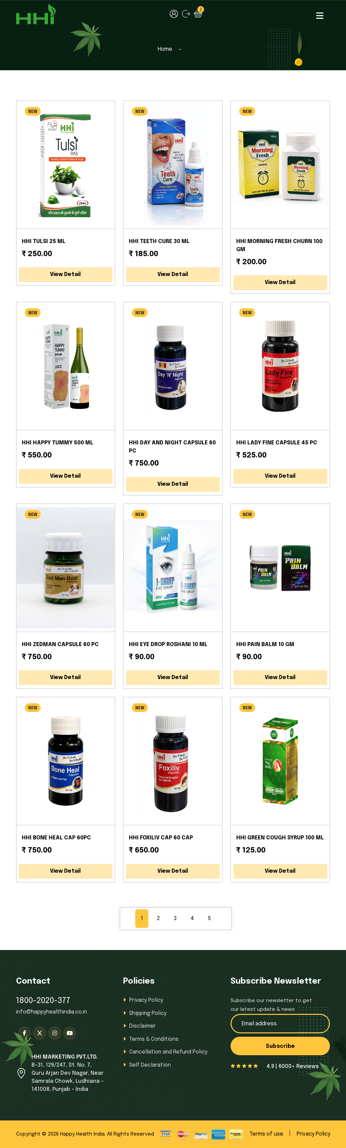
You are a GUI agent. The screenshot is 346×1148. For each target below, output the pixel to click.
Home (165, 49)
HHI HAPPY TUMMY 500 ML (57, 443)
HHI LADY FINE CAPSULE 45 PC (276, 443)
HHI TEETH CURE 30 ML (159, 241)
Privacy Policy (146, 1000)
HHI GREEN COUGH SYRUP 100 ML (280, 838)
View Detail (65, 274)
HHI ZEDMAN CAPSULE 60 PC (60, 644)
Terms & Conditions (154, 1038)
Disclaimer (142, 1026)
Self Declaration (149, 1064)
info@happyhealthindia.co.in (51, 1012)
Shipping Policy (147, 1013)
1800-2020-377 (43, 1001)
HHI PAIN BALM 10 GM (265, 644)
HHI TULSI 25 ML (43, 241)
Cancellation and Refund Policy (168, 1051)
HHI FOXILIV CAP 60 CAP (161, 838)
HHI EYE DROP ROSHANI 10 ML (168, 644)
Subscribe (280, 1046)
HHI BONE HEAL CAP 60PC (56, 838)
